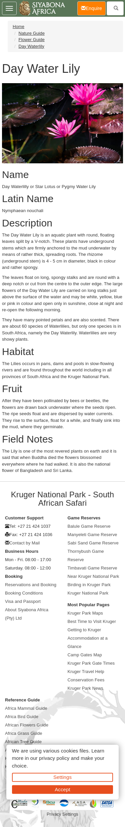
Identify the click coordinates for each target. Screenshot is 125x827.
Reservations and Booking (30, 584)
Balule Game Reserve (89, 526)
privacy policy (54, 758)
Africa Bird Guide (21, 716)
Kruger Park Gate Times (91, 663)
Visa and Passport (23, 601)
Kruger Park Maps (85, 613)
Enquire (93, 8)
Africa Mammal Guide (26, 708)
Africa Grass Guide (23, 733)
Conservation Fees (86, 679)
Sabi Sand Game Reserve (93, 542)
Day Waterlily (31, 46)
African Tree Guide (23, 741)
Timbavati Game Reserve (92, 567)
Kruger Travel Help (86, 671)
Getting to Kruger (84, 629)
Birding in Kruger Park (89, 584)
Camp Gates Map (85, 654)
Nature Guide (31, 33)
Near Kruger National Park (93, 576)
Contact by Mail (24, 542)
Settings (62, 777)
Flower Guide (31, 39)
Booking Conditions (24, 593)
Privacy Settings (62, 814)
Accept (62, 789)
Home (18, 26)
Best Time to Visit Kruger (92, 621)
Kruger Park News (85, 688)
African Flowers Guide (26, 724)
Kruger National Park (88, 593)
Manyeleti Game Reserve (92, 534)
